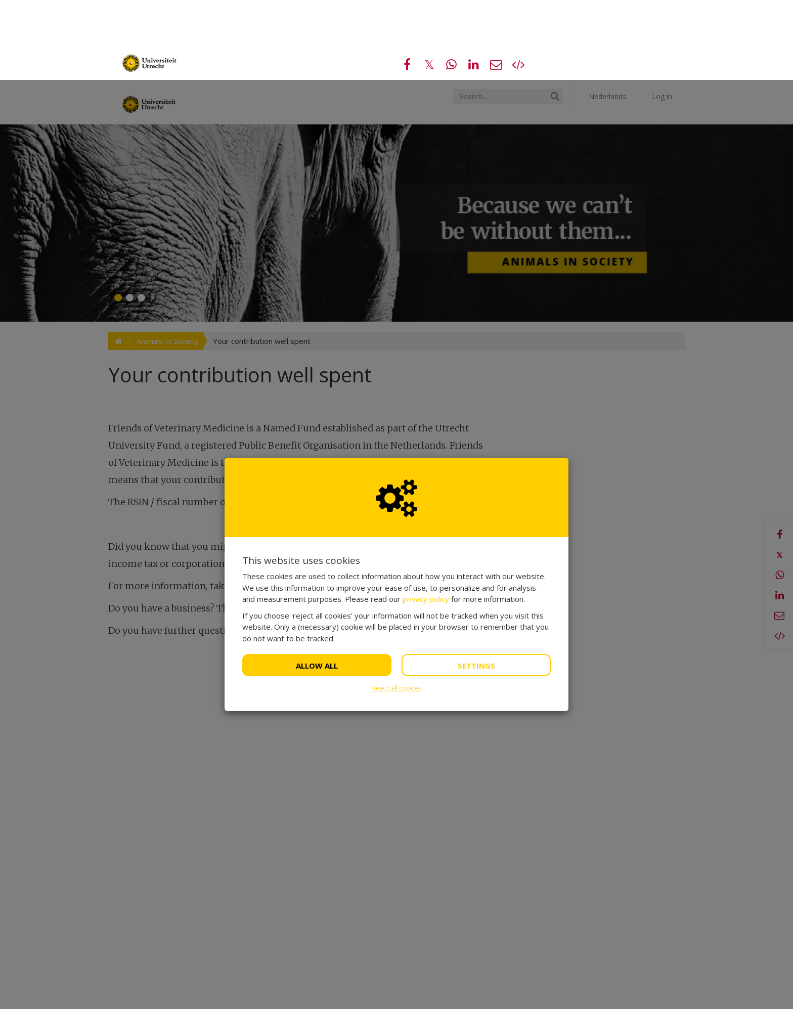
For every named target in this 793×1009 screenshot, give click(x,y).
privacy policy (426, 519)
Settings (476, 586)
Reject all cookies (396, 608)
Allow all (317, 586)
